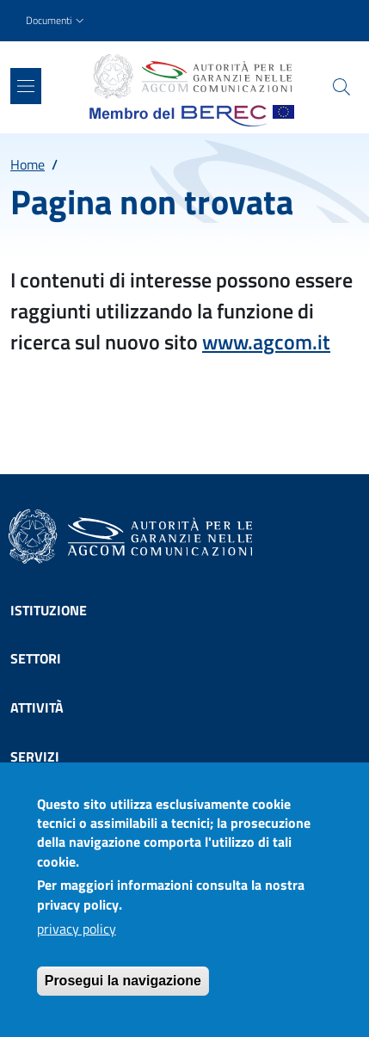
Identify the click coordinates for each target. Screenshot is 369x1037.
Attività (37, 707)
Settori (35, 658)
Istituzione (48, 610)
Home (27, 164)
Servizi (34, 756)
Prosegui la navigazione (123, 985)
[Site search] (341, 87)
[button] (57, 21)
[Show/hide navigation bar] (25, 86)
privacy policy (76, 933)
